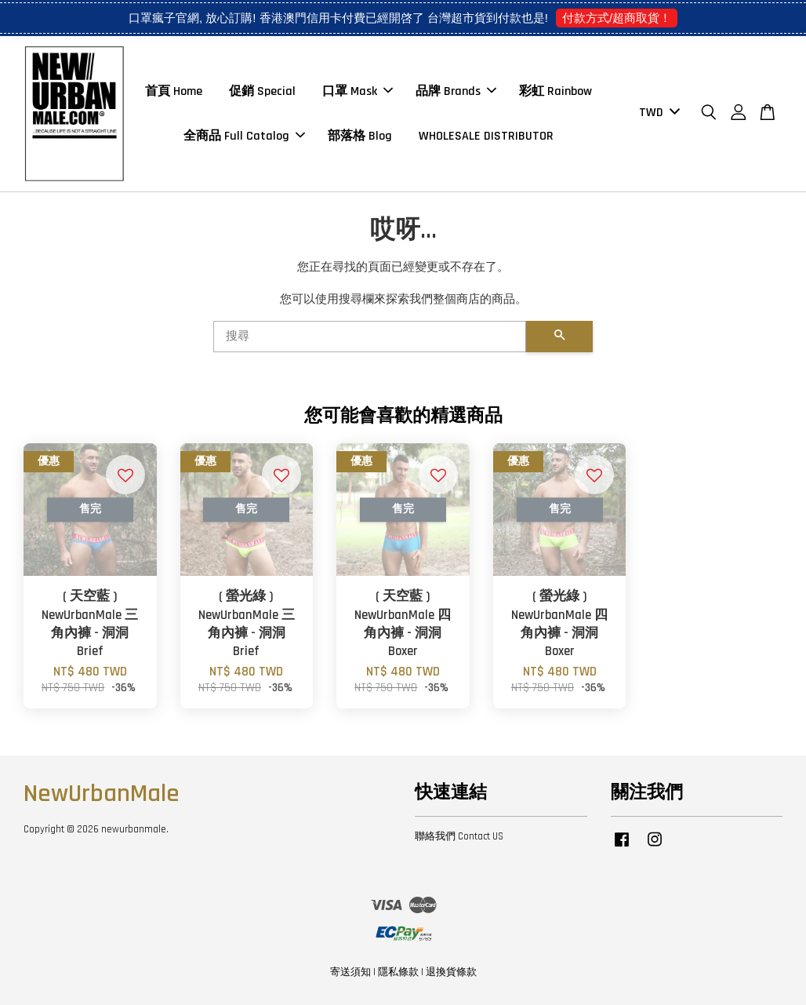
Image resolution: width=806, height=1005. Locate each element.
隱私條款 (398, 972)
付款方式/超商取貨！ (616, 17)
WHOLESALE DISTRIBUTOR (486, 136)
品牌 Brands (456, 91)
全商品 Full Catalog (244, 136)
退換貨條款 (451, 972)
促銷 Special (262, 91)
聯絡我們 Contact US (459, 836)
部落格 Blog (360, 136)
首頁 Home (173, 91)
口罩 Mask (357, 91)
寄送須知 (350, 972)
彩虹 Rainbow (555, 91)
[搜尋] (369, 336)
